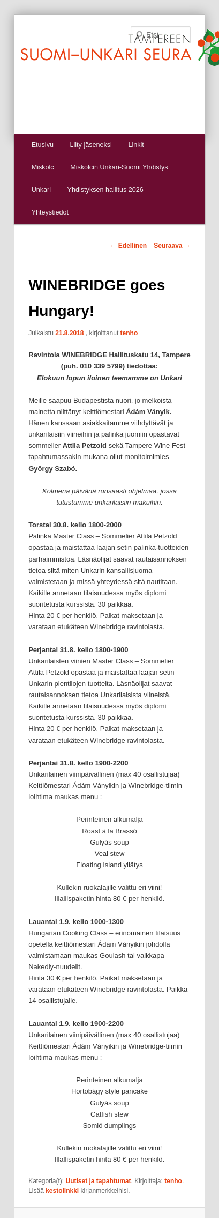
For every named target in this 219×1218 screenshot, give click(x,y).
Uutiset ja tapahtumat (98, 1181)
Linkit (136, 145)
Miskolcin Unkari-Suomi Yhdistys (119, 167)
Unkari (41, 190)
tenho (129, 333)
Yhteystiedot (50, 212)
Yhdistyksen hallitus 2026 (105, 190)
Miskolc (43, 167)
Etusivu (43, 145)
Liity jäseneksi (90, 145)
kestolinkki (62, 1190)
